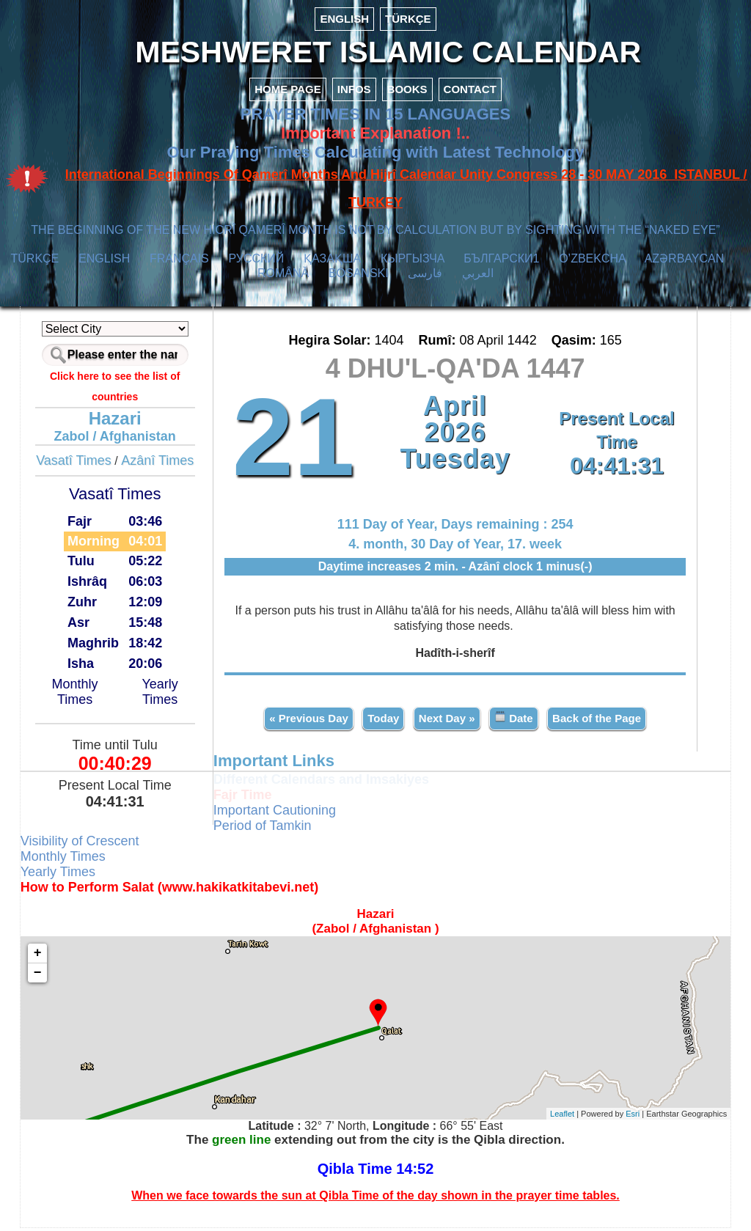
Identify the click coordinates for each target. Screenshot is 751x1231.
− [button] (41, 976)
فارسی (425, 277)
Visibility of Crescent (82, 844)
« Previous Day (308, 721)
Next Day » (446, 721)
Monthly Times (77, 695)
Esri (630, 1116)
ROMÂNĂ (283, 277)
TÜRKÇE (408, 18)
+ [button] (41, 956)
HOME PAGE (287, 93)
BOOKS (407, 93)
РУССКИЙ (256, 262)
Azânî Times (160, 464)
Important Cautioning (276, 813)
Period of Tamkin (264, 828)
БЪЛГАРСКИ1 (501, 262)
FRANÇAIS (179, 262)
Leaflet (559, 1116)
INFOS (354, 93)
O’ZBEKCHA (592, 262)
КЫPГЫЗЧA (412, 262)
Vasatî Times (76, 464)
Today (383, 721)
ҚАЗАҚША (332, 262)
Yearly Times (162, 695)
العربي (478, 277)
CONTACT (470, 93)
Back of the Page (596, 721)
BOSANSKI (359, 277)
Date (513, 720)
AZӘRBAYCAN (685, 262)
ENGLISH (344, 18)
